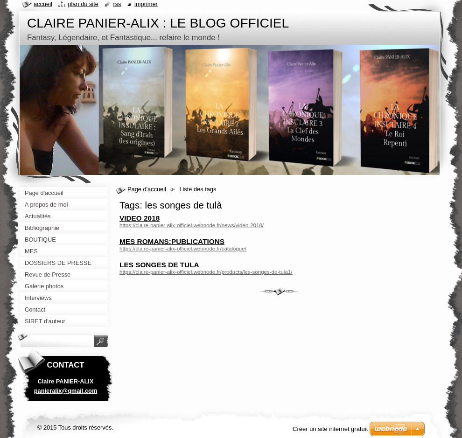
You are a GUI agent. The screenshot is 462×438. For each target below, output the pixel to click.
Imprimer (146, 3)
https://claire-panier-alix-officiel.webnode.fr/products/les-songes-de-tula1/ (205, 272)
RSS (117, 3)
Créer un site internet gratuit (330, 428)
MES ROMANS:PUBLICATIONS (171, 241)
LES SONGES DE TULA (159, 265)
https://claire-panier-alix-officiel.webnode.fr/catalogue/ (182, 248)
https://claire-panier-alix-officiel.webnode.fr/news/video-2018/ (191, 225)
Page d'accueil (146, 189)
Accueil (43, 3)
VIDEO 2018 (139, 218)
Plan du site (83, 3)
